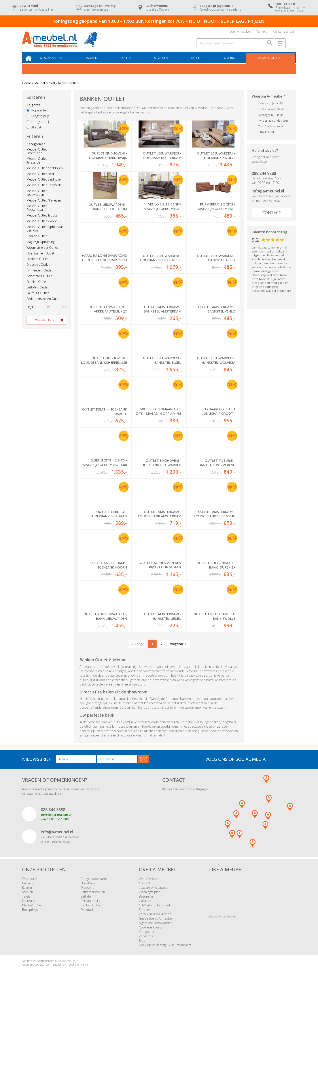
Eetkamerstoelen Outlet (43, 305)
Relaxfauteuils (90, 989)
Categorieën (35, 151)
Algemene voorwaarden (155, 1011)
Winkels (261, 32)
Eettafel (86, 985)
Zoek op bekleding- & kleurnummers (165, 1033)
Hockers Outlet (37, 266)
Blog (142, 1029)
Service (144, 998)
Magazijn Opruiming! (40, 248)
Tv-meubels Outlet (39, 277)
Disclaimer (59, 1053)
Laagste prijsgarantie (153, 976)
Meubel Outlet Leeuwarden (36, 199)
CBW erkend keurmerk (155, 993)
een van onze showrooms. (127, 772)
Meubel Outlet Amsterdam (36, 167)
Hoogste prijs (38, 128)
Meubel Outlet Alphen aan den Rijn (45, 235)
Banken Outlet (36, 243)
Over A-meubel (240, 32)
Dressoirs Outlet (38, 271)
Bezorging (146, 985)
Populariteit (37, 117)
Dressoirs (87, 976)
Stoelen (163, 64)
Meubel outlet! (270, 64)
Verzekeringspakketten (155, 1002)
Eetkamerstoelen (93, 980)
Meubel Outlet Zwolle (41, 228)
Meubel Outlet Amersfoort (36, 158)
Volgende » (178, 732)
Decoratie (88, 998)
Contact (271, 219)
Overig (229, 64)
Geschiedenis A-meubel (155, 1007)
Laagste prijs (37, 123)
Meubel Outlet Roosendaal (36, 214)
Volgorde (33, 111)
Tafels (197, 64)
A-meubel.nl (71, 1049)
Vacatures (146, 1024)
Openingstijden (149, 980)
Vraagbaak (146, 1020)
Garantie (145, 989)
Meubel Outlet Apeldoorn (44, 175)
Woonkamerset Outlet (42, 254)
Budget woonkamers (95, 967)
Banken (95, 64)
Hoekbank (88, 971)
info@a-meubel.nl (268, 197)
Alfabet (33, 134)
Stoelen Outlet (36, 288)
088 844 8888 (264, 180)
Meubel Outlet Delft (40, 180)
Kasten (129, 64)
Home (26, 90)
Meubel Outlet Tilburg (41, 222)
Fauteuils (28, 989)
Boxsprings (30, 998)
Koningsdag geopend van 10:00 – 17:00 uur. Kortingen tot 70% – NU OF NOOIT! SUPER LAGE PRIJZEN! (159, 21)
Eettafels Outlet (37, 294)
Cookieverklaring (150, 1015)
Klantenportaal (283, 32)
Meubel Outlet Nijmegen (43, 207)
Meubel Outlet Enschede (44, 192)
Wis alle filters (44, 327)
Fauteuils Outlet (37, 300)
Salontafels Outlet (39, 283)
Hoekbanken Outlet (40, 260)
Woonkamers (56, 64)
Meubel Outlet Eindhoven (44, 186)
